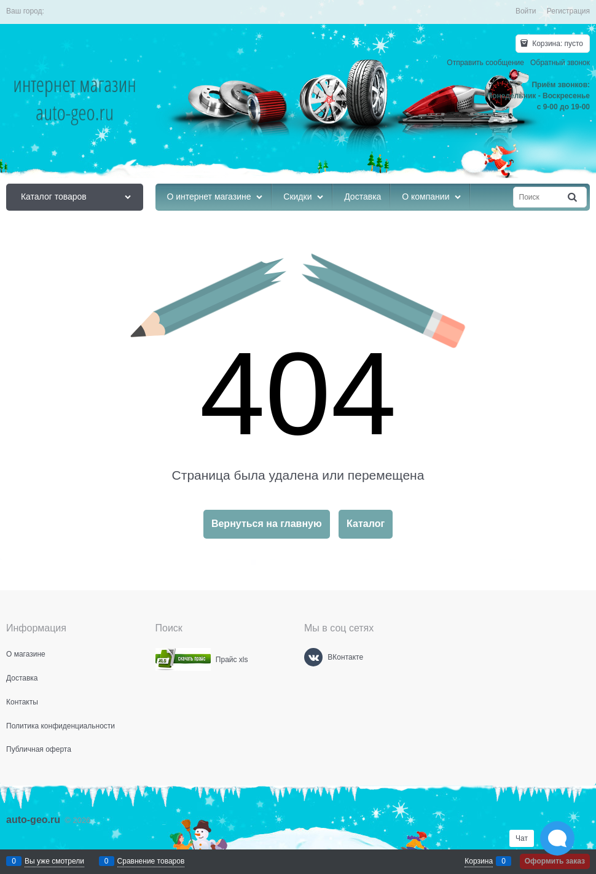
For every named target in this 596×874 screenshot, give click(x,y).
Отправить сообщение (485, 62)
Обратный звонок (560, 62)
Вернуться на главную (266, 523)
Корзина (479, 861)
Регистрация (568, 11)
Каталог (366, 523)
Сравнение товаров (151, 861)
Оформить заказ (555, 861)
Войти (526, 11)
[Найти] (573, 197)
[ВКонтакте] (313, 657)
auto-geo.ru (33, 819)
